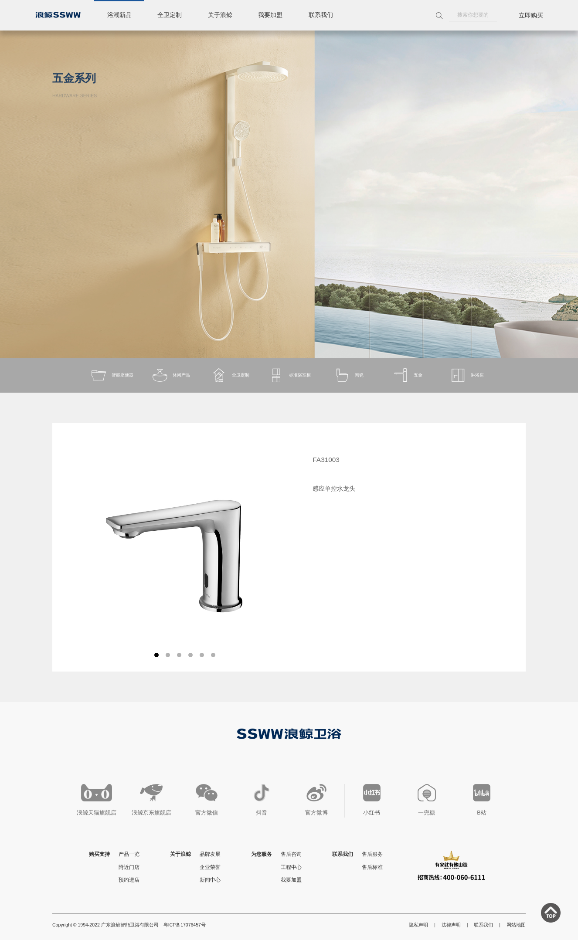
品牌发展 (210, 854)
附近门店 (129, 867)
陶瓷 (348, 375)
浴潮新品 (119, 15)
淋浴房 (467, 375)
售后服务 (372, 854)
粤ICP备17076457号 (184, 924)
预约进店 (129, 880)
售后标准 (372, 867)
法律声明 (451, 924)
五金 (407, 375)
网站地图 (516, 924)
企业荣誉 (210, 867)
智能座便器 (111, 375)
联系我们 (321, 15)
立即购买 (531, 15)
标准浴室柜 (289, 375)
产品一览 (129, 854)
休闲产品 (170, 375)
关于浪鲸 (220, 15)
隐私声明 (418, 924)
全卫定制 (170, 15)
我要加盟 (271, 15)
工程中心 (291, 867)
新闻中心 (210, 880)
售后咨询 (291, 854)
